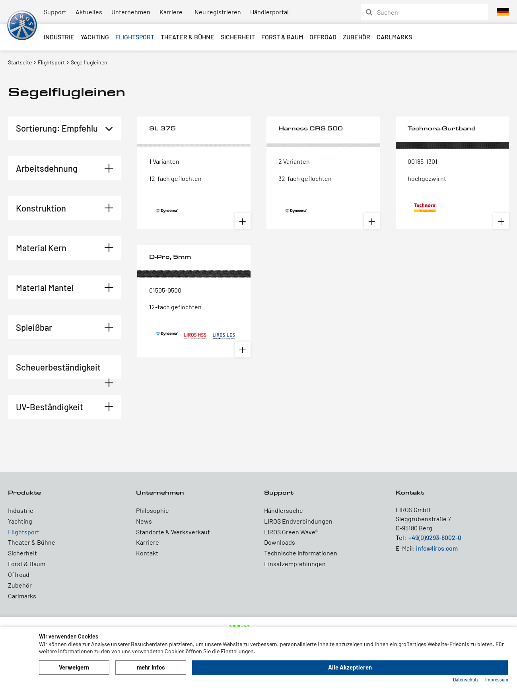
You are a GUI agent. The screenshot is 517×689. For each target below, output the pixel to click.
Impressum (496, 679)
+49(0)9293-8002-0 (434, 537)
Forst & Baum (282, 37)
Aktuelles (89, 12)
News (144, 521)
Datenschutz (465, 679)
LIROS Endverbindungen (298, 521)
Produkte (24, 492)
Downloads (279, 542)
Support (55, 12)
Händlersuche (283, 510)
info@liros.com (437, 548)
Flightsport (134, 37)
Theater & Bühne (187, 37)
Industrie (59, 37)
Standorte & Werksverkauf (173, 532)
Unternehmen (130, 12)
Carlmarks (394, 37)
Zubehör (356, 37)
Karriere (171, 12)
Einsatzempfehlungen (295, 563)
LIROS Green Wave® (291, 532)
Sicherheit (238, 37)
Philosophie (152, 510)
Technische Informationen (300, 553)
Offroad (322, 37)
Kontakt (147, 553)
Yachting (95, 37)
